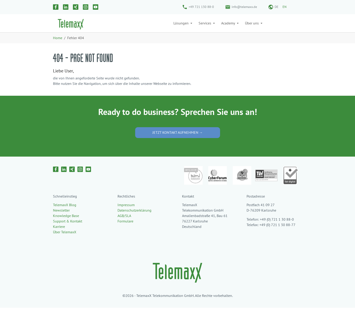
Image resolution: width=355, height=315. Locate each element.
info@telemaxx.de (244, 7)
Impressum (126, 212)
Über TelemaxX (64, 239)
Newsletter (61, 217)
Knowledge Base (66, 223)
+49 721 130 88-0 (201, 7)
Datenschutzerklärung (134, 217)
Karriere (59, 233)
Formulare (125, 228)
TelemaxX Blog (64, 212)
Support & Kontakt (67, 228)
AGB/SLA (124, 223)
